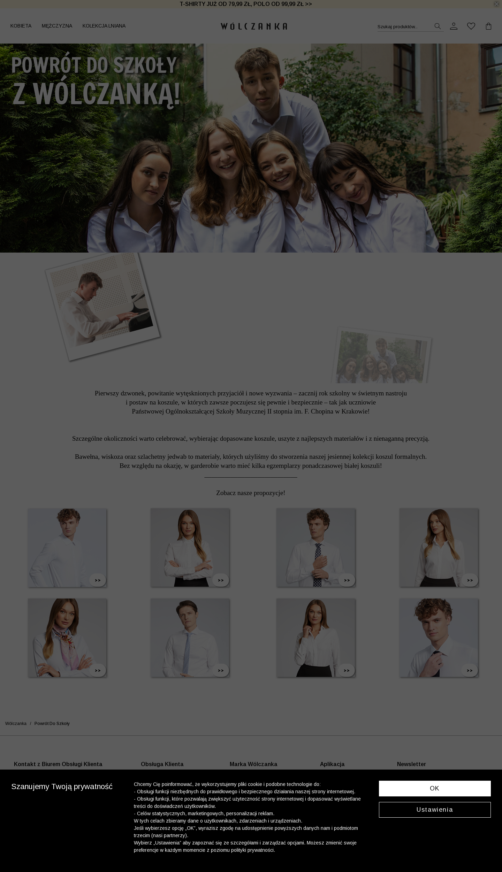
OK (435, 788)
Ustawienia (435, 809)
